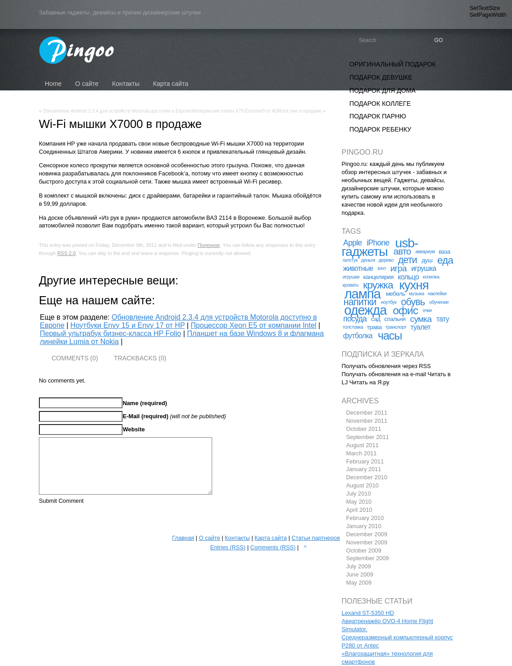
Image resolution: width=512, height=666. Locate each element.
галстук (349, 260)
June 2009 (359, 574)
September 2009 (367, 558)
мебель (395, 293)
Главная (183, 537)
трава (374, 327)
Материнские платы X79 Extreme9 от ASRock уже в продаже (257, 111)
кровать (350, 285)
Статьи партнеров (316, 537)
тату (442, 319)
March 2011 (361, 453)
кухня (414, 285)
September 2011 (367, 437)
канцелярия (378, 277)
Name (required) (145, 403)
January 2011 (363, 469)
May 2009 (358, 582)
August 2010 (362, 485)
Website (134, 429)
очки (426, 310)
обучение (439, 302)
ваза (444, 251)
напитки (360, 302)
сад (375, 319)
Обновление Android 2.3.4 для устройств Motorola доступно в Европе (117, 111)
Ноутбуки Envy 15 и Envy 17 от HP (128, 325)
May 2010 (358, 501)
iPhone (378, 242)
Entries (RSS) (228, 547)
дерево (386, 260)
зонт (381, 268)
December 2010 (366, 477)
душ (427, 260)
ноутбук (389, 302)
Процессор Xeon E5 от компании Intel (254, 325)
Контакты (237, 537)
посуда (355, 318)
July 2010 (358, 493)
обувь (413, 302)
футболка (357, 336)
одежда (365, 310)
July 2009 (358, 566)
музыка (416, 293)
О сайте (209, 537)
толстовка (352, 327)
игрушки (350, 276)
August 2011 (362, 445)
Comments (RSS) (272, 547)
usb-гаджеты (379, 247)
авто (402, 251)
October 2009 (363, 550)
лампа (362, 293)
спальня (395, 319)
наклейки (436, 293)
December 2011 (366, 412)
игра (398, 268)
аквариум (425, 251)
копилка (431, 276)
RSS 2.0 (66, 253)
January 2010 (363, 526)
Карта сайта (271, 537)
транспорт (395, 327)
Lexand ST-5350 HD (367, 612)
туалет (420, 327)
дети (407, 260)
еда (445, 260)
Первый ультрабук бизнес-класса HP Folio (110, 333)
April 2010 (359, 509)
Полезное (209, 245)
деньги (368, 260)
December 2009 (366, 534)
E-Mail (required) (145, 416)
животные (358, 268)
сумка (421, 319)
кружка (378, 285)
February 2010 (365, 518)
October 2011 (363, 428)
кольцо (408, 277)
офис (405, 310)
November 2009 (366, 542)
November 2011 (366, 420)
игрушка (423, 268)
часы (390, 335)
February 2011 (365, 461)
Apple (352, 242)
